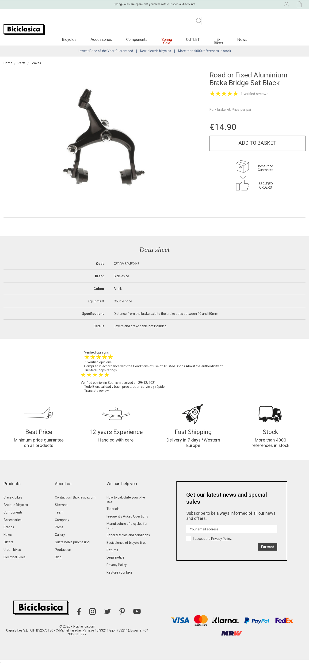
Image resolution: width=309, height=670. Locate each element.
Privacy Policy (117, 571)
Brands (9, 533)
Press (59, 533)
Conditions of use (146, 370)
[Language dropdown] (246, 4)
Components (13, 519)
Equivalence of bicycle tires (126, 549)
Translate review (96, 395)
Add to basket (257, 147)
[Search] (155, 23)
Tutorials (113, 515)
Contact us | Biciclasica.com (75, 504)
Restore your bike (119, 579)
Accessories (13, 526)
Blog (58, 563)
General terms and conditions (128, 541)
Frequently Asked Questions (127, 523)
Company (62, 526)
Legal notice (115, 564)
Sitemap (61, 511)
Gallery (60, 541)
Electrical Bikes (15, 563)
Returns (112, 556)
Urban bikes (12, 556)
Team (59, 519)
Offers (8, 548)
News (8, 541)
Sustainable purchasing (72, 548)
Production (63, 556)
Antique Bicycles (16, 511)
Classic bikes (13, 504)
